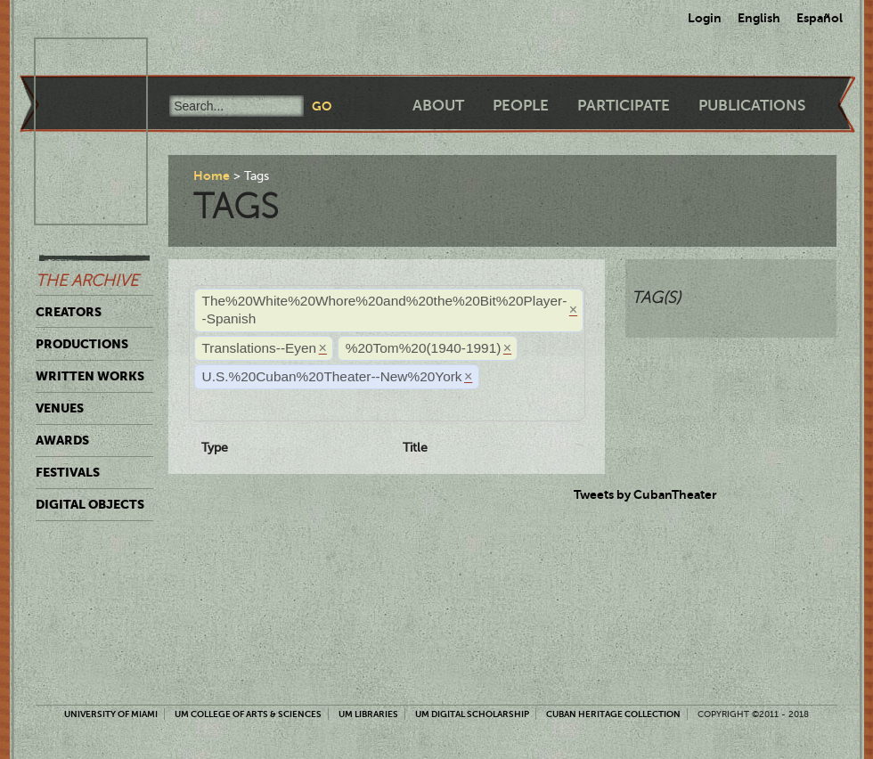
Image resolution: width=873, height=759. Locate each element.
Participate (623, 105)
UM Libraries (368, 714)
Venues (60, 408)
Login (705, 18)
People (521, 105)
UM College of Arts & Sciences (248, 714)
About (438, 105)
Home (211, 175)
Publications (751, 105)
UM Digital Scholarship (472, 714)
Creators (69, 312)
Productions (82, 344)
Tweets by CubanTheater (645, 494)
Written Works (90, 376)
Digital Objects (90, 504)
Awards (62, 440)
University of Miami (111, 714)
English (759, 18)
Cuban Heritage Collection (613, 714)
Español (819, 18)
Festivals (68, 472)
